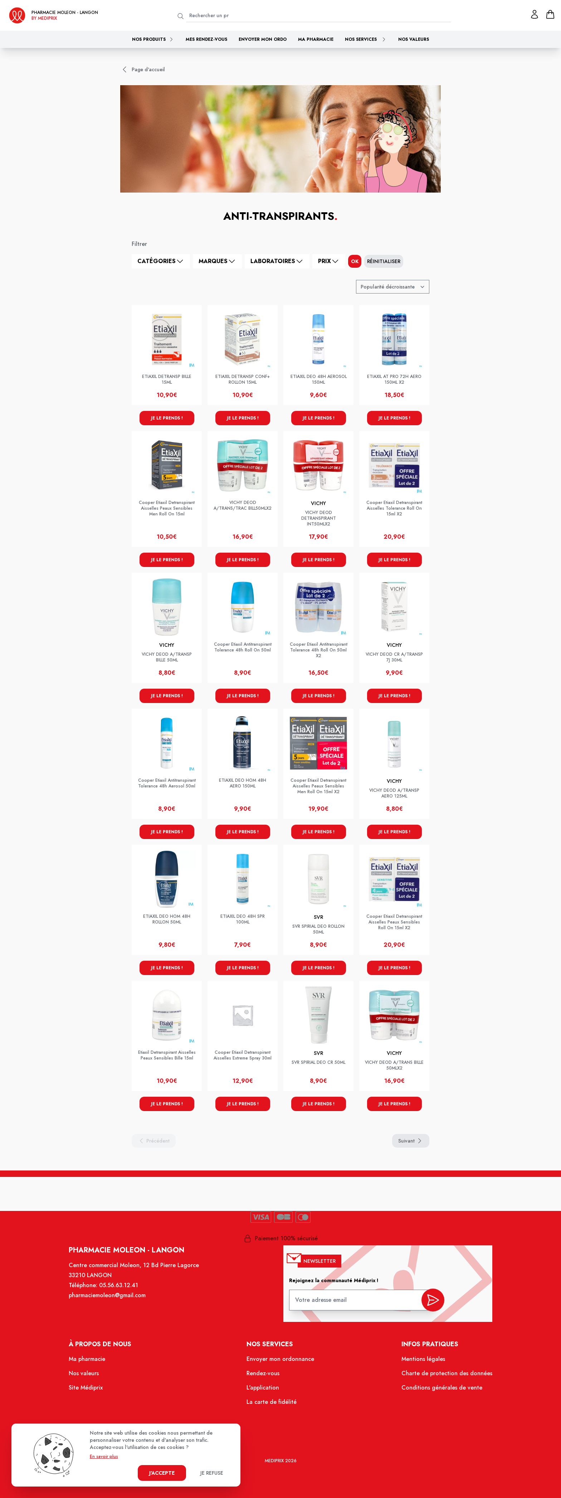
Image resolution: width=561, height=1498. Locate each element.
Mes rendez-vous (206, 39)
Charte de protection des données (446, 1373)
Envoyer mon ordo (263, 39)
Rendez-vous (263, 1373)
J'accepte (162, 1473)
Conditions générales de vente (441, 1388)
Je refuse (211, 1473)
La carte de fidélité (272, 1402)
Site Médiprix (87, 1388)
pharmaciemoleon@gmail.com (108, 1296)
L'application (263, 1388)
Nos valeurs (413, 39)
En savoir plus (104, 1456)
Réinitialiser (383, 261)
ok (354, 261)
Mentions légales (422, 1360)
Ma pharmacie (315, 39)
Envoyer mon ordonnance (280, 1360)
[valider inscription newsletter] (432, 1301)
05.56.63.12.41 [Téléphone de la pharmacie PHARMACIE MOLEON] (119, 1286)
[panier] (550, 14)
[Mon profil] (535, 14)
